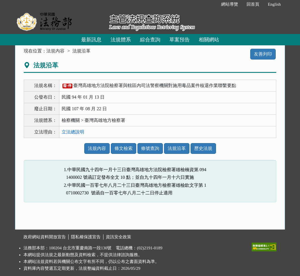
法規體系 (121, 40)
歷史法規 (203, 148)
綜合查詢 (150, 40)
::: (211, 4)
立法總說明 (73, 131)
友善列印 (263, 54)
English (274, 4)
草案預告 (179, 40)
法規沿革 (177, 148)
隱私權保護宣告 (86, 237)
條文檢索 (124, 148)
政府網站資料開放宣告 (44, 237)
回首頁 (253, 4)
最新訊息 (91, 40)
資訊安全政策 (118, 237)
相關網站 (209, 40)
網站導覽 (229, 4)
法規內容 (55, 50)
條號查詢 (150, 148)
